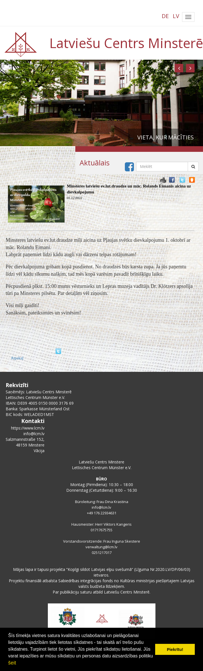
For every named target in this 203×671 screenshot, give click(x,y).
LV (176, 16)
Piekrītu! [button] (175, 649)
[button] (179, 68)
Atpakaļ (17, 358)
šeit (12, 663)
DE (165, 16)
